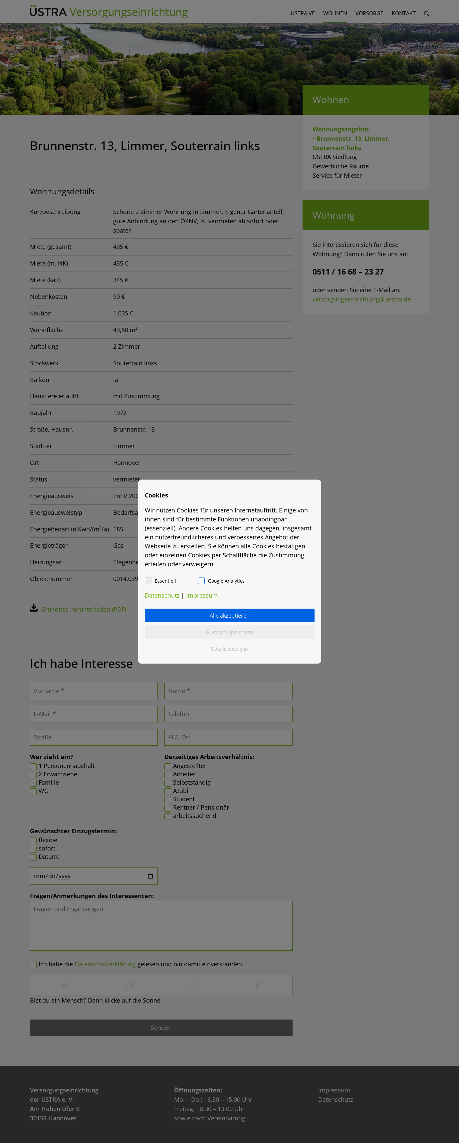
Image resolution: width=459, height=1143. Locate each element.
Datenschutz (162, 595)
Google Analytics (226, 580)
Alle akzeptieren (230, 615)
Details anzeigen (229, 648)
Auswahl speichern (229, 632)
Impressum (202, 595)
